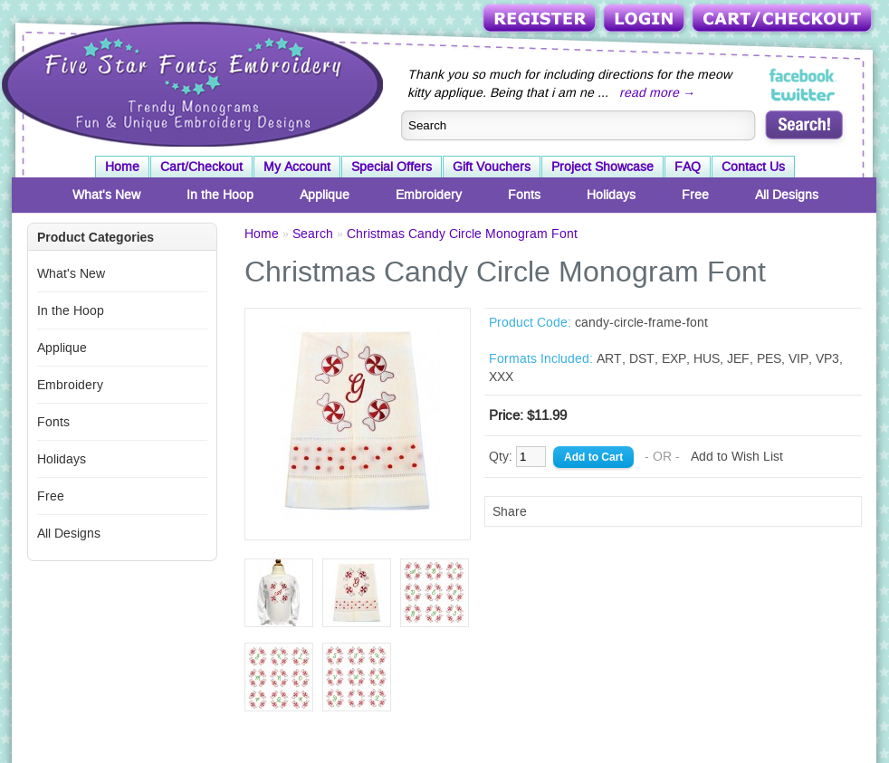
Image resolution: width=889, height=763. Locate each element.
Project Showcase (602, 166)
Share (509, 511)
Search (312, 233)
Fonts (524, 194)
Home (122, 166)
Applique (324, 194)
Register (541, 19)
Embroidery (429, 194)
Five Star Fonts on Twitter (803, 94)
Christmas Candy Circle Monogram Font (462, 233)
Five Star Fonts (190, 82)
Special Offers (391, 166)
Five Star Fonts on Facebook (803, 76)
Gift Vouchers (492, 166)
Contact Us (753, 166)
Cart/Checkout (783, 19)
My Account (296, 166)
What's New (106, 194)
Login (645, 19)
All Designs (786, 194)
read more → (657, 92)
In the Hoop (219, 194)
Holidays (611, 194)
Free (695, 194)
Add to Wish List (737, 456)
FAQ (687, 166)
